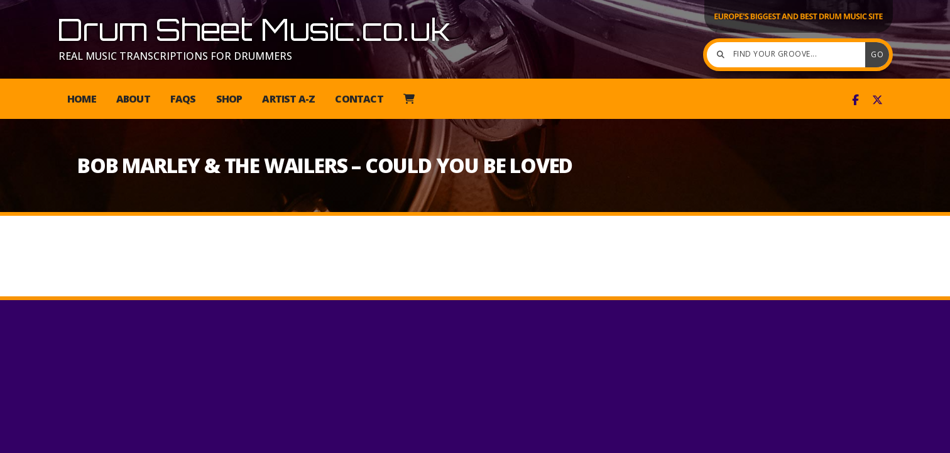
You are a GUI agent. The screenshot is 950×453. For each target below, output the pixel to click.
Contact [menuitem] (359, 99)
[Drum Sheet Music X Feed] (877, 100)
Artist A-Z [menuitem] (288, 99)
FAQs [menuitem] (183, 99)
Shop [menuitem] (229, 99)
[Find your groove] (789, 54)
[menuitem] (408, 99)
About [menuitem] (133, 99)
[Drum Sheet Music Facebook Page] (855, 100)
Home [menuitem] (81, 99)
